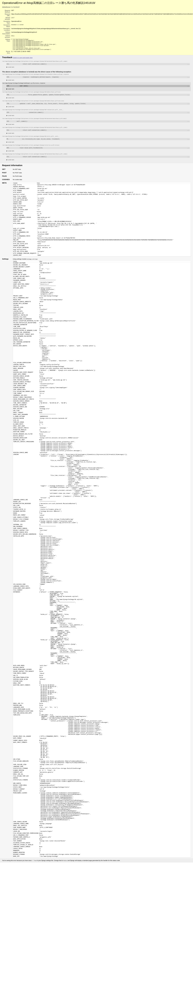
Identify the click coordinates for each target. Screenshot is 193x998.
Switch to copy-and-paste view (23, 59)
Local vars (10, 69)
